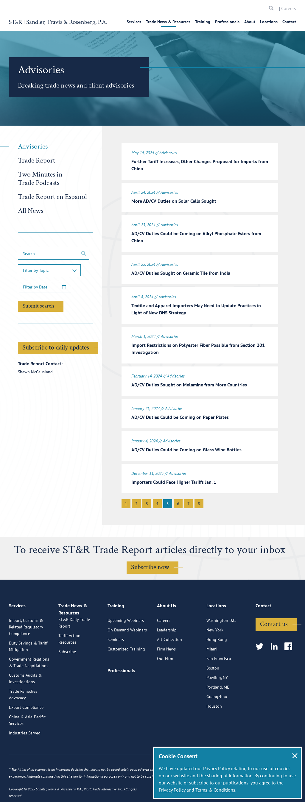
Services (134, 21)
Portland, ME (217, 701)
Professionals (227, 21)
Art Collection (169, 654)
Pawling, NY (217, 692)
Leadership (167, 644)
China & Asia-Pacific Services (27, 735)
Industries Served (25, 747)
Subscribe (67, 673)
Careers (288, 8)
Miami (211, 663)
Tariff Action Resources (69, 660)
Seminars (116, 654)
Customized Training (126, 663)
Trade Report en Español (52, 196)
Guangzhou (216, 711)
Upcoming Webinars (126, 635)
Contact (289, 21)
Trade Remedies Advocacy (23, 709)
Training (202, 21)
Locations (269, 21)
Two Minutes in (40, 178)
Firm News (166, 663)
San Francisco (218, 673)
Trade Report (36, 160)
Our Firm (165, 673)
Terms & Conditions (215, 790)
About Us (166, 623)
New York (214, 644)
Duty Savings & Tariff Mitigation (28, 661)
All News (30, 210)
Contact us (274, 638)
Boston (212, 682)
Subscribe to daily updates (55, 347)
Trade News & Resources (168, 21)
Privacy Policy (172, 790)
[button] (49, 270)
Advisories (33, 146)
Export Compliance (26, 722)
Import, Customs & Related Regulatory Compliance (26, 641)
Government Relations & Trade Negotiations (29, 677)
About (249, 21)
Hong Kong (216, 654)
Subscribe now (150, 558)
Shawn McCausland (35, 372)
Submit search (38, 306)
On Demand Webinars (127, 644)
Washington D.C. (221, 635)
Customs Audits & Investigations (25, 693)
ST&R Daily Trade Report (74, 644)
